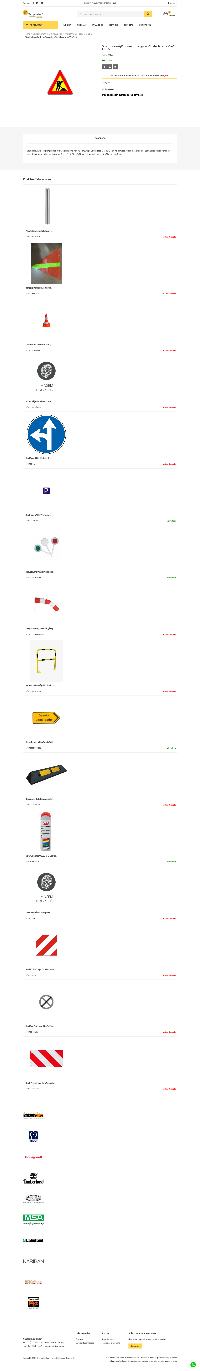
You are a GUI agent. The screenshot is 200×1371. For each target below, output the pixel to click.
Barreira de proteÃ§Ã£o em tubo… (40, 692)
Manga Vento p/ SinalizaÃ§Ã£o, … (40, 635)
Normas (81, 31)
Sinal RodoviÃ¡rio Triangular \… (38, 919)
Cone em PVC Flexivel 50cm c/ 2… (40, 351)
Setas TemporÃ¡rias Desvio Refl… (40, 748)
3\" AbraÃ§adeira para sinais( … (39, 408)
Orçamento (170, 17)
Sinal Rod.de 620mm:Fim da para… (40, 1032)
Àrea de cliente (108, 1346)
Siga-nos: (26, 3)
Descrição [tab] (100, 144)
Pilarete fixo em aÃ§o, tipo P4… (39, 237)
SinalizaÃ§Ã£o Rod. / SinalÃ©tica (47, 40)
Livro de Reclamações (85, 1350)
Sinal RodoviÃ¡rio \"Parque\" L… (39, 521)
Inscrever (135, 1352)
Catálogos (97, 31)
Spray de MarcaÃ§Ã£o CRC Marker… (41, 862)
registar (165, 81)
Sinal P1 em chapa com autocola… (40, 1089)
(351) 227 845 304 (45, 1352)
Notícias (128, 31)
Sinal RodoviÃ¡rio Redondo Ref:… (39, 464)
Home (27, 40)
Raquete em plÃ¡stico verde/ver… (40, 578)
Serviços (113, 31)
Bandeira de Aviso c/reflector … (39, 294)
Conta (172, 3)
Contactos (145, 31)
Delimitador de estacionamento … (39, 805)
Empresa (66, 31)
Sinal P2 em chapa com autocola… (40, 976)
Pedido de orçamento (111, 1350)
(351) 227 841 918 (45, 1349)
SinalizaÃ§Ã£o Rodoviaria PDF (77, 40)
